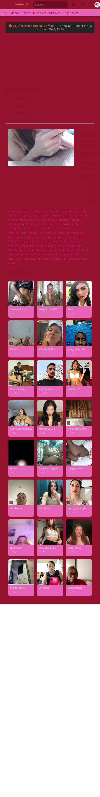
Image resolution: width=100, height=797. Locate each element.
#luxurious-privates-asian (21, 245)
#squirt (75, 219)
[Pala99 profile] (21, 338)
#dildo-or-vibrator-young (42, 232)
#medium (13, 250)
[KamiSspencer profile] (79, 577)
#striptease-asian (48, 254)
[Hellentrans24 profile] (21, 458)
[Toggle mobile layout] (91, 4)
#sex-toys (41, 219)
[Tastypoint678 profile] (79, 458)
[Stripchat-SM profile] (21, 378)
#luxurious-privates (61, 215)
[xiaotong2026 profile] (50, 418)
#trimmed (56, 224)
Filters (26, 13)
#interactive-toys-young (21, 241)
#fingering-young (36, 237)
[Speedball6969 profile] (50, 537)
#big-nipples (26, 211)
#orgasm (12, 219)
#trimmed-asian (58, 258)
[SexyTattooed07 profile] (50, 299)
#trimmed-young (77, 258)
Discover (54, 13)
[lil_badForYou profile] (21, 577)
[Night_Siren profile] (79, 537)
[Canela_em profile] (79, 378)
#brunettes (45, 228)
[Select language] (97, 5)
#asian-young (15, 228)
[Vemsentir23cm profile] (21, 299)
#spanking (64, 219)
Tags (66, 13)
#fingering (75, 211)
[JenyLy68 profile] (50, 577)
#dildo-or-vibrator (45, 211)
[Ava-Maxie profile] (21, 498)
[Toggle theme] (82, 4)
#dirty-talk (62, 211)
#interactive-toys (17, 215)
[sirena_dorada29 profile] (79, 498)
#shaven (52, 219)
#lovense (53, 241)
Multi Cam (39, 13)
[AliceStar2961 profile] (50, 338)
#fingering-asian (16, 237)
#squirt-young (15, 254)
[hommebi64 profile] (50, 378)
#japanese (33, 215)
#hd (85, 211)
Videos (14, 13)
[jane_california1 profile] (79, 338)
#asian (75, 224)
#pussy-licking (26, 219)
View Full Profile (26, 120)
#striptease (14, 224)
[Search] (73, 4)
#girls (67, 224)
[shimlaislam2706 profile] (79, 418)
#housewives (61, 237)
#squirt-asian (83, 250)
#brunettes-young (63, 228)
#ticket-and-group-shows (35, 224)
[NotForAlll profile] (21, 537)
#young (12, 263)
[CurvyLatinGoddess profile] (21, 418)
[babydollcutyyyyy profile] (50, 458)
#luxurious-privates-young (50, 245)
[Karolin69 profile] (50, 498)
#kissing (45, 215)
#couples (13, 211)
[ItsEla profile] (79, 299)
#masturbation (82, 215)
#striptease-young (69, 254)
